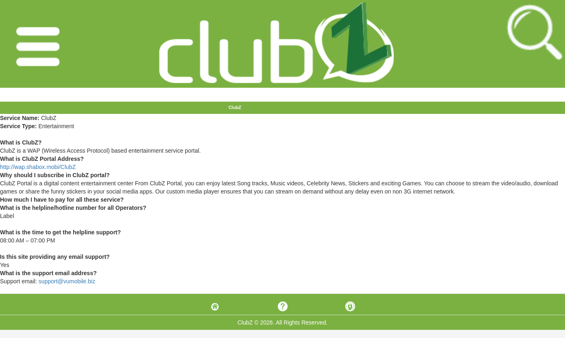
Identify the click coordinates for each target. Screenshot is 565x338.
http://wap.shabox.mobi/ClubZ (38, 167)
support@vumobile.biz (66, 281)
